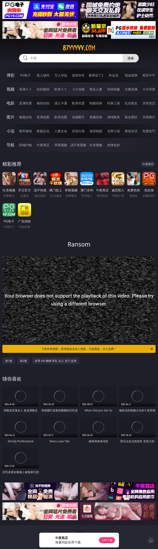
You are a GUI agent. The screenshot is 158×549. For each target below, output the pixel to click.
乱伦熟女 (131, 103)
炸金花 (113, 75)
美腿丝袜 (95, 117)
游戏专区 (78, 75)
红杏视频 (95, 145)
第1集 (8, 361)
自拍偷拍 (43, 89)
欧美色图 (60, 117)
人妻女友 (60, 131)
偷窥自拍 (25, 117)
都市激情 (25, 131)
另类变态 (148, 103)
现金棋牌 (131, 75)
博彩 (11, 75)
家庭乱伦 (43, 131)
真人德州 (43, 75)
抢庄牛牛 (148, 75)
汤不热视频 (78, 145)
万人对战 (60, 75)
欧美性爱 (78, 103)
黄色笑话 (131, 131)
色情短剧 (113, 145)
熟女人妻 (95, 89)
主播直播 (131, 89)
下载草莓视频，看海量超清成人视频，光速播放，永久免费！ (97, 348)
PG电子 (25, 75)
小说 (11, 131)
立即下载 (107, 540)
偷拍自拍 (43, 103)
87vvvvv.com (79, 48)
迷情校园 (95, 131)
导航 (11, 145)
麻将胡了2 (96, 75)
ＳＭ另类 (148, 89)
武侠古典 (78, 131)
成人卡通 (60, 103)
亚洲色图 (43, 117)
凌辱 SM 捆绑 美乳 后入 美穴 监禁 (56, 361)
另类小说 (113, 131)
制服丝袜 (95, 103)
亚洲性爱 (25, 103)
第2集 (23, 361)
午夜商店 (43, 145)
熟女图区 (131, 117)
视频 (11, 89)
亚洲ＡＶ (25, 89)
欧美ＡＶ (60, 89)
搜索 (131, 58)
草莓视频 (60, 145)
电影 (11, 103)
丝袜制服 (113, 89)
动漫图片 (78, 117)
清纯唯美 (113, 117)
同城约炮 (25, 145)
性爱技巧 (148, 131)
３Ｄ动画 (78, 89)
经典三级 (113, 103)
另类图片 (148, 117)
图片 (11, 117)
